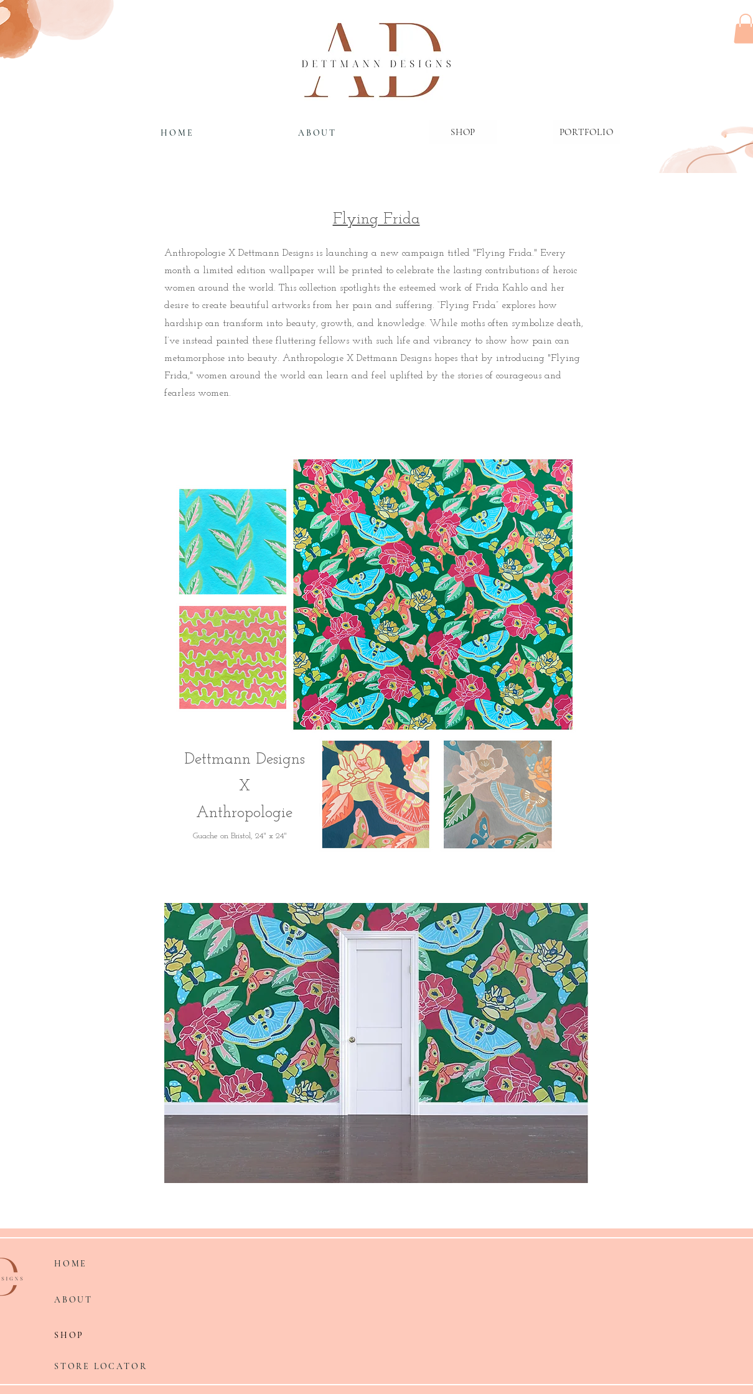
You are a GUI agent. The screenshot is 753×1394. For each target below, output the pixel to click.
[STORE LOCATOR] (105, 1366)
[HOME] (177, 132)
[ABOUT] (317, 132)
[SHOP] (99, 1335)
